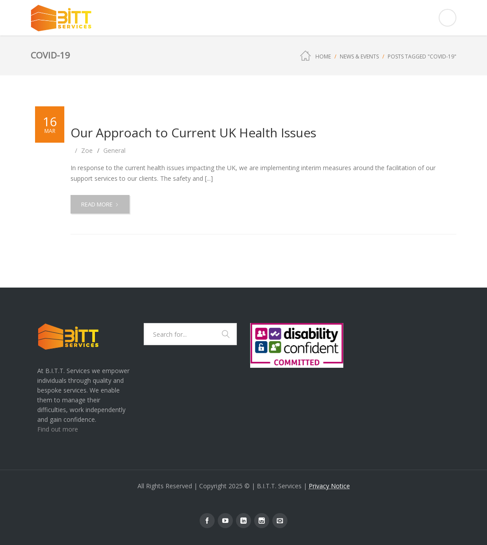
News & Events (359, 56)
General (114, 150)
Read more (102, 206)
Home (323, 56)
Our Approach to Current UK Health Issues (193, 132)
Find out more (57, 429)
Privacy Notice (329, 486)
